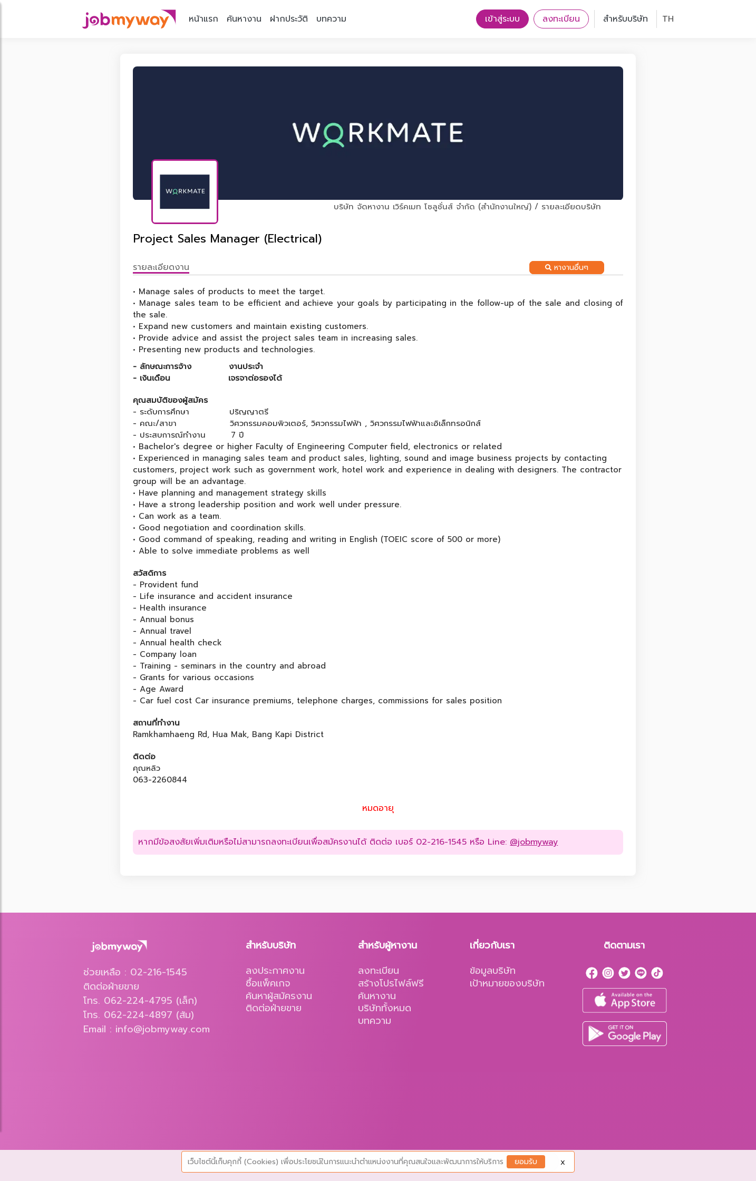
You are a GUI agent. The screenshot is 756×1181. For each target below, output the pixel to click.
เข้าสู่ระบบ (502, 19)
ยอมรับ (526, 1161)
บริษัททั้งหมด (384, 1008)
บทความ (331, 19)
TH (668, 19)
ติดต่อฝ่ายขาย (274, 1008)
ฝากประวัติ (289, 19)
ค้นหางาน (244, 19)
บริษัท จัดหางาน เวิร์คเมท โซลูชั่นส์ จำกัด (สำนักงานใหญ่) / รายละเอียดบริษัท (467, 206)
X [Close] (562, 1162)
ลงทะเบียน (561, 19)
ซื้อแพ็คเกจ (268, 983)
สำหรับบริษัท (625, 19)
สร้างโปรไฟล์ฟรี (391, 983)
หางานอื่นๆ (566, 267)
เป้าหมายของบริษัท (507, 983)
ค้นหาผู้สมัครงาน (279, 996)
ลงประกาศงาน (275, 970)
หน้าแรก (203, 19)
